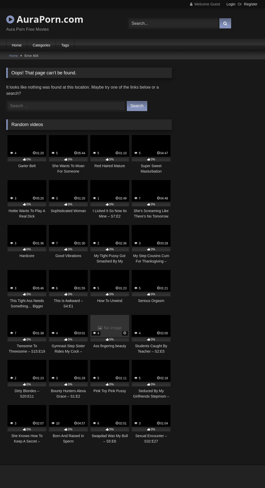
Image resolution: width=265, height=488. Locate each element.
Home (16, 45)
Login (230, 4)
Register (250, 4)
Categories (41, 45)
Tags (65, 45)
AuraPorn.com (44, 19)
